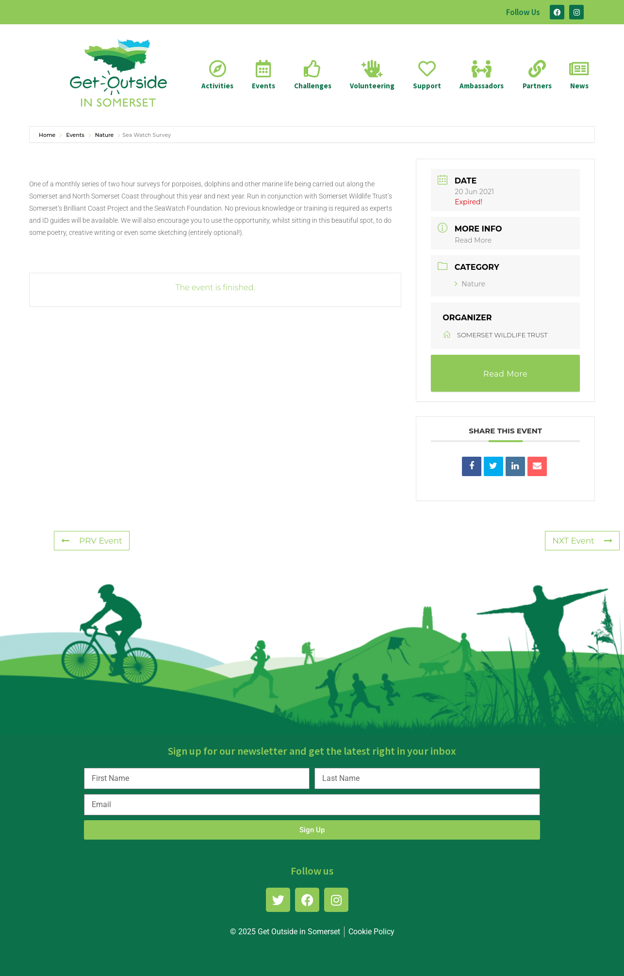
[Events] (263, 69)
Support (427, 85)
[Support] (427, 69)
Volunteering (372, 85)
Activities (217, 85)
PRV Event (91, 541)
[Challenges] (312, 69)
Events (263, 85)
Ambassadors (482, 85)
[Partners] (537, 69)
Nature (104, 135)
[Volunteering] (372, 69)
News (579, 85)
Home (48, 135)
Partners (537, 85)
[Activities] (217, 69)
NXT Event (582, 541)
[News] (579, 69)
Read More (473, 240)
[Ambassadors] (482, 69)
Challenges (312, 85)
